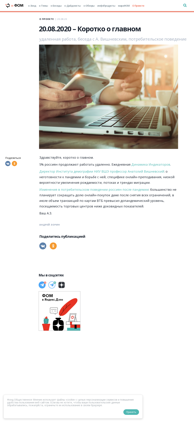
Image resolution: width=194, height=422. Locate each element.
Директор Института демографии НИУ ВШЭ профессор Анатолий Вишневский (101, 171)
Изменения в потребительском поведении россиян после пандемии (94, 189)
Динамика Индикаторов (150, 164)
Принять (131, 412)
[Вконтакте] (7, 163)
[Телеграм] (42, 284)
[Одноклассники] (14, 163)
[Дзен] (61, 284)
